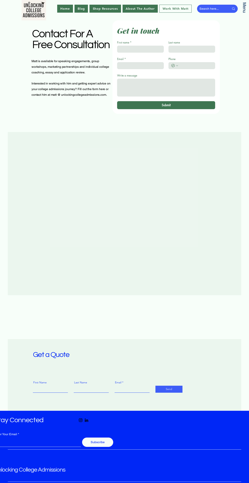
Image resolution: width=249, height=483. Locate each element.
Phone (171, 59)
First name (124, 42)
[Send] (168, 389)
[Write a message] (166, 87)
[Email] (139, 65)
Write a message (127, 75)
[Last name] (190, 49)
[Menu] (244, 8)
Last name (174, 42)
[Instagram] (80, 420)
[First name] (139, 49)
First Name (40, 382)
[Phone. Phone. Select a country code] (175, 65)
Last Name (80, 382)
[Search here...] (211, 9)
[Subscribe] (97, 442)
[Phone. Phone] (196, 65)
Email (121, 59)
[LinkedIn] (86, 420)
